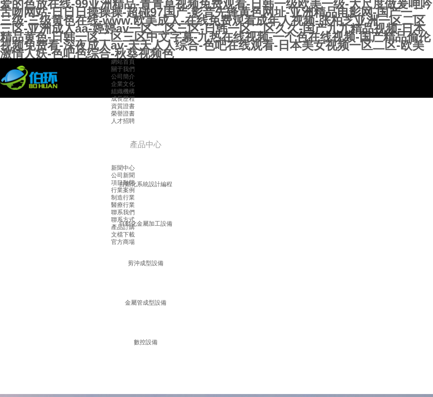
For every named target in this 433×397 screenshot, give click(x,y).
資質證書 (123, 106)
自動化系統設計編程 (145, 184)
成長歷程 (123, 98)
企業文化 (123, 83)
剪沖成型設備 (145, 263)
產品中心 (145, 144)
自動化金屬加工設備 (145, 223)
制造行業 (123, 197)
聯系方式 (123, 219)
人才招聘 (123, 121)
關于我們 (123, 69)
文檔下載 (123, 234)
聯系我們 (123, 212)
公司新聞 (123, 175)
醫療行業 (123, 204)
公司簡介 (123, 76)
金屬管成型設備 (145, 302)
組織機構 (123, 91)
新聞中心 (123, 167)
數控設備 (145, 342)
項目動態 (123, 182)
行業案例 (123, 190)
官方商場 (123, 241)
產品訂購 (123, 227)
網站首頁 (123, 61)
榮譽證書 (123, 113)
